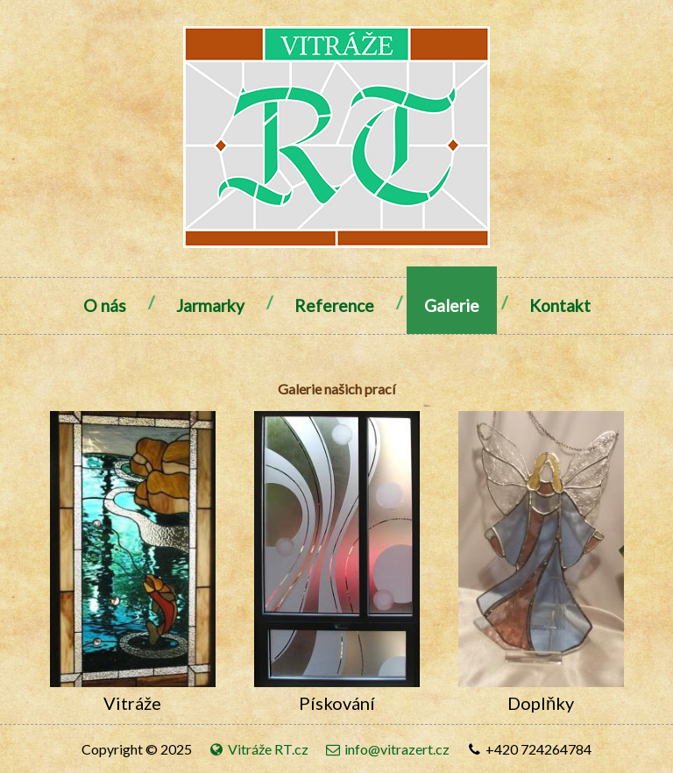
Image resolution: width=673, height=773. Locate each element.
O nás (104, 305)
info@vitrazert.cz (387, 749)
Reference (334, 305)
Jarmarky (210, 305)
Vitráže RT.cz (259, 749)
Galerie (451, 305)
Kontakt (560, 305)
